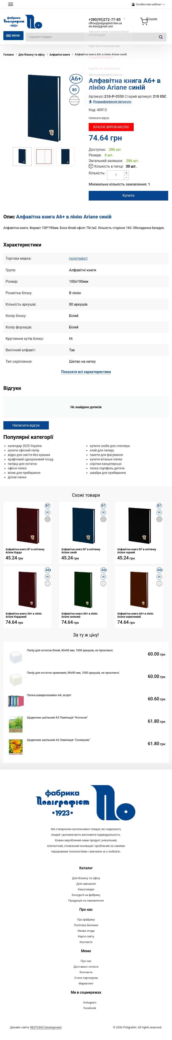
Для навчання (86, 890)
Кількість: (97, 173)
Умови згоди (86, 937)
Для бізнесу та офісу (86, 884)
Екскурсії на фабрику (86, 901)
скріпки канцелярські (106, 463)
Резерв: (95, 155)
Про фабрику (86, 926)
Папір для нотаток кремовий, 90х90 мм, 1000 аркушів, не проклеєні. (73, 672)
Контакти (86, 948)
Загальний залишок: (106, 161)
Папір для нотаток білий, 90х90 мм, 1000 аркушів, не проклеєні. (70, 650)
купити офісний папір (23, 450)
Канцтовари (86, 896)
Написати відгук (99, 118)
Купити (128, 195)
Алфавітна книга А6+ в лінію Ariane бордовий (24, 615)
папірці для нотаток (22, 463)
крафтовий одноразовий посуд (30, 459)
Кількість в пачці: (108, 166)
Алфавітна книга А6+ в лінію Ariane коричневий (135, 615)
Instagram (89, 1009)
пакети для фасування (106, 454)
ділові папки (17, 477)
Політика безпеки (86, 931)
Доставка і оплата (86, 973)
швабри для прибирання (108, 472)
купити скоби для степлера (110, 445)
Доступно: (97, 149)
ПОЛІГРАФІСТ (80, 258)
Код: (92, 110)
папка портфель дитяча (107, 468)
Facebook (90, 1014)
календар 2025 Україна (25, 445)
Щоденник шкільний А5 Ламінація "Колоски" (57, 717)
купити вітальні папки (106, 459)
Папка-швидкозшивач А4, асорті (49, 695)
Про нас (86, 967)
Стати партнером (86, 984)
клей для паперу (102, 450)
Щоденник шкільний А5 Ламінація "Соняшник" (58, 739)
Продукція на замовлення (86, 907)
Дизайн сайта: (36, 1034)
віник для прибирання (24, 472)
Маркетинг (86, 990)
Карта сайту (86, 943)
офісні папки (17, 468)
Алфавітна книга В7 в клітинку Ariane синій (80, 551)
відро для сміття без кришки (29, 454)
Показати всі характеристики (86, 371)
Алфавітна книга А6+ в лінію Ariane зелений (79, 615)
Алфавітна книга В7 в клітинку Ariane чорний (136, 551)
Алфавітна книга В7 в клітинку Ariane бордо (25, 551)
